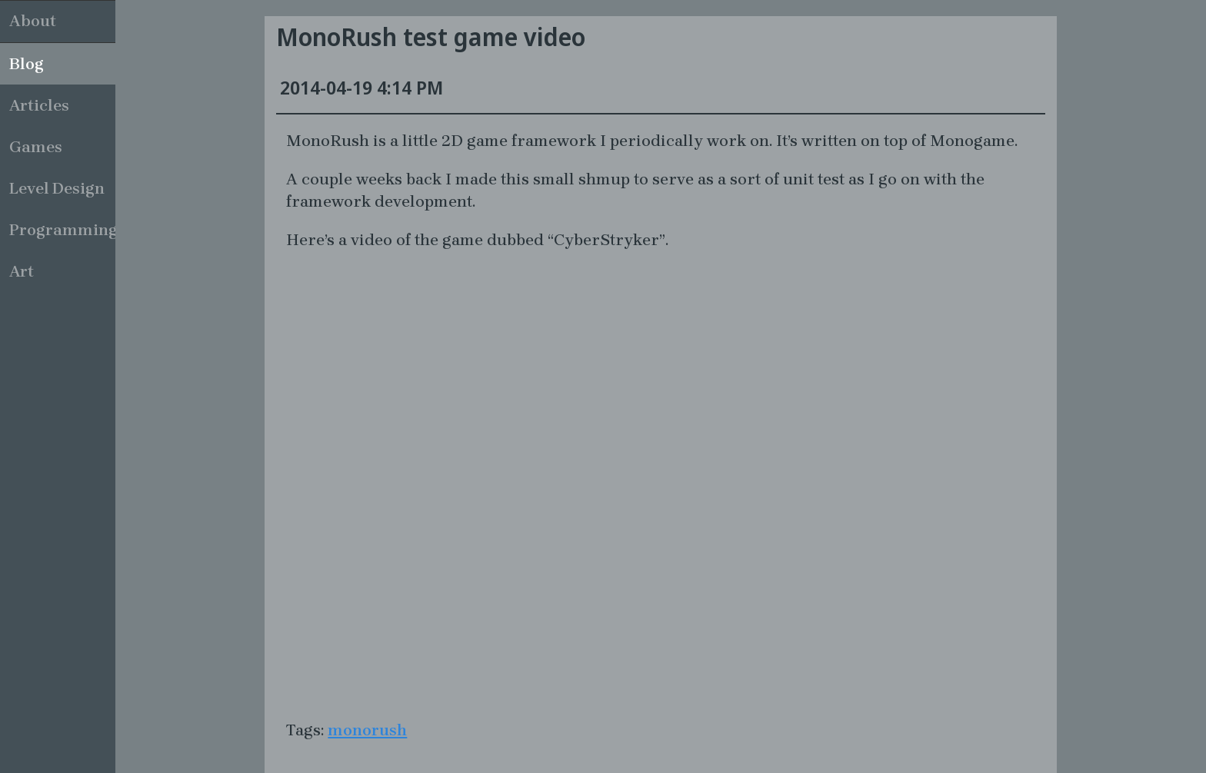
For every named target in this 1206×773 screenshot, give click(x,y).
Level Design (57, 188)
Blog (26, 64)
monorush (367, 730)
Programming (62, 230)
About (32, 21)
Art (21, 271)
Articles (39, 105)
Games (35, 147)
